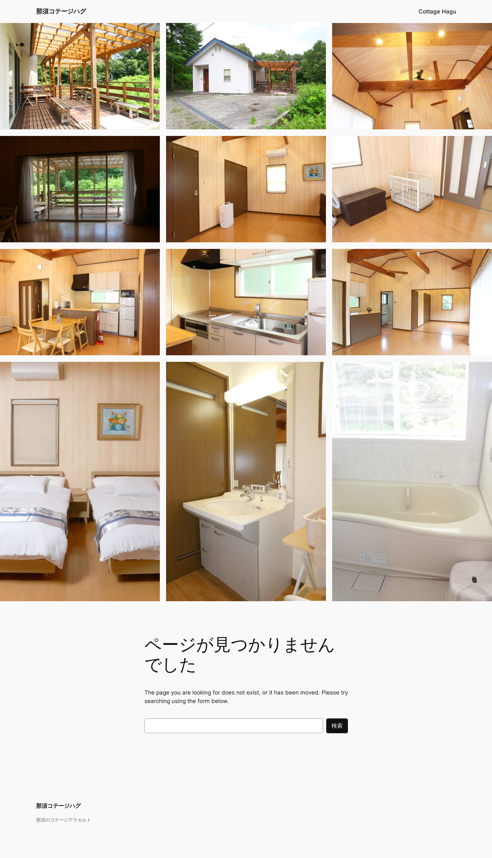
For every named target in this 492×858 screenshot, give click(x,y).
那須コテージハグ (61, 11)
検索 (337, 725)
